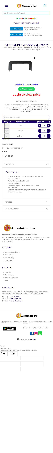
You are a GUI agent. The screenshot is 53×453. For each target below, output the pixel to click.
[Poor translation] (13, 354)
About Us (8, 272)
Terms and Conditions (12, 252)
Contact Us (8, 260)
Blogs (7, 281)
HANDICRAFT (12, 47)
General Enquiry (16, 28)
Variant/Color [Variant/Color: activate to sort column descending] (20, 122)
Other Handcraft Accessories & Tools (32, 47)
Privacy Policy (9, 255)
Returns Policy (9, 258)
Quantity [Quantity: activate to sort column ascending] (40, 122)
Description (9, 164)
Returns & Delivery (12, 209)
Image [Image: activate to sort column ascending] (6, 122)
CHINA (11, 144)
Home (4, 47)
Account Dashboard (11, 278)
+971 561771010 (15, 299)
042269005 (15, 297)
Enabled (33, 339)
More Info (8, 202)
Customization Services (16, 34)
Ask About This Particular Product (26, 85)
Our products (9, 275)
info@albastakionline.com (15, 301)
